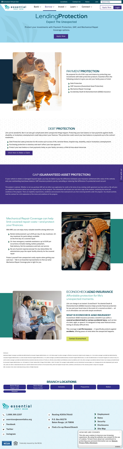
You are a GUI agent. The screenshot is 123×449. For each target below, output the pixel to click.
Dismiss (117, 446)
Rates (100, 418)
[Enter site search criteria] (111, 1)
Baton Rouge (14, 387)
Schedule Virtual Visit (10, 2)
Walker (108, 387)
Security (101, 422)
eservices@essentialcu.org (17, 419)
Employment (103, 414)
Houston (15, 391)
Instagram (9, 434)
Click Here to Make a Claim (19, 153)
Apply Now (104, 7)
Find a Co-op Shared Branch (63, 427)
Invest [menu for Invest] (60, 7)
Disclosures (103, 425)
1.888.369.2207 (12, 414)
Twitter (7, 429)
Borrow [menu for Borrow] (47, 7)
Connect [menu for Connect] (84, 7)
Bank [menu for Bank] (35, 7)
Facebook (8, 424)
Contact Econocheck (77, 339)
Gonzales (61, 387)
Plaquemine (85, 387)
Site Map (102, 429)
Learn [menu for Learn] (71, 7)
